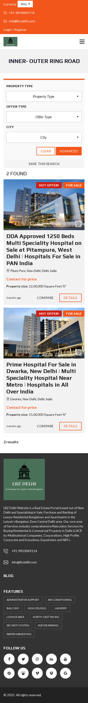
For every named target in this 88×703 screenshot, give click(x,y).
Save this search (44, 164)
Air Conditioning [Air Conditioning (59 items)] (60, 599)
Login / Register (15, 29)
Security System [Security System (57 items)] (18, 625)
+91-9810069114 (19, 13)
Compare (45, 298)
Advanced (69, 151)
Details (70, 298)
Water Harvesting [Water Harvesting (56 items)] (19, 634)
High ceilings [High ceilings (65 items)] (37, 608)
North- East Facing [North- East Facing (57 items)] (46, 616)
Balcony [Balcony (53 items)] (13, 608)
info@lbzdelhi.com (19, 21)
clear (46, 151)
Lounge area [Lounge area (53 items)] (15, 616)
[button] (25, 4)
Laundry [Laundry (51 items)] (61, 608)
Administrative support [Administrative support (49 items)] (23, 599)
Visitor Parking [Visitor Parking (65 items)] (48, 625)
